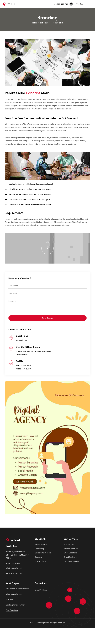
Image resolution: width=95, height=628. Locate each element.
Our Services (46, 23)
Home (34, 23)
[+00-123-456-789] (71, 4)
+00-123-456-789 (60, 4)
